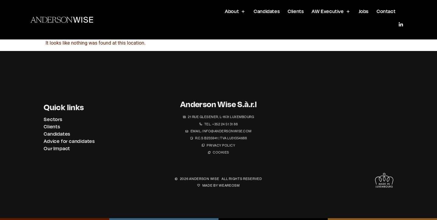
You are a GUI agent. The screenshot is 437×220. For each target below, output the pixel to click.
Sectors (53, 119)
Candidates (57, 134)
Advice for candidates (69, 141)
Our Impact (57, 148)
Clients (52, 127)
